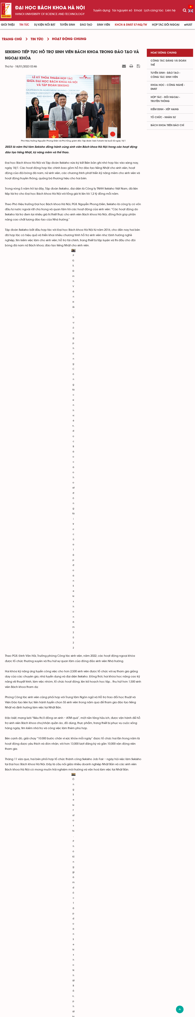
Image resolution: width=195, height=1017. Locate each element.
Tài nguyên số (122, 10)
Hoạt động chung (164, 52)
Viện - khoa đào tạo (124, 958)
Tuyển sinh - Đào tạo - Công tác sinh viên (165, 75)
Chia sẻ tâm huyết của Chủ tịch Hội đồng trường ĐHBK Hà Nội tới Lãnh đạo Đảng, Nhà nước (68, 868)
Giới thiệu (8, 24)
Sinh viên (103, 24)
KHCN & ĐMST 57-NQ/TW (131, 24)
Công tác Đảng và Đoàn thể (168, 62)
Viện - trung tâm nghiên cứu (130, 964)
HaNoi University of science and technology (50, 14)
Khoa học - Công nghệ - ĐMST (168, 87)
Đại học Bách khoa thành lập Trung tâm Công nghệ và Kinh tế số (51, 845)
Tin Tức (24, 24)
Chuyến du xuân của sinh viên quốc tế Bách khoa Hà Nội (46, 878)
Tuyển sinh (67, 24)
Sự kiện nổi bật (44, 24)
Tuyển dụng (101, 10)
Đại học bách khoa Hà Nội (50, 8)
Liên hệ (170, 10)
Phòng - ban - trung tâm (127, 970)
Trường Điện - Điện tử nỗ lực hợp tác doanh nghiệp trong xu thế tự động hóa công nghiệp (66, 892)
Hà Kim (137, 799)
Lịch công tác (153, 10)
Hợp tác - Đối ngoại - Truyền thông (165, 99)
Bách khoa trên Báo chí (167, 125)
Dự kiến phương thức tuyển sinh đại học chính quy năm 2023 (47, 862)
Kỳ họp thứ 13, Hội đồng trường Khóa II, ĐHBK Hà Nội (43, 839)
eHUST (188, 24)
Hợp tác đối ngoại (165, 24)
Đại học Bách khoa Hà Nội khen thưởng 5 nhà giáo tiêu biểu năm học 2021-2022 (61, 908)
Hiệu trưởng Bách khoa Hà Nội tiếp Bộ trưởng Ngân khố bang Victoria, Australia (60, 927)
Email (138, 10)
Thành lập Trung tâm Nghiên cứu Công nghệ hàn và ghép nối (48, 920)
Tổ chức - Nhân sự (163, 117)
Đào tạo (86, 24)
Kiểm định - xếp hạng (165, 109)
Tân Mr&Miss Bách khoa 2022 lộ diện (33, 914)
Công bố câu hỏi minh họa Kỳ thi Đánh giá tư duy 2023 (44, 902)
